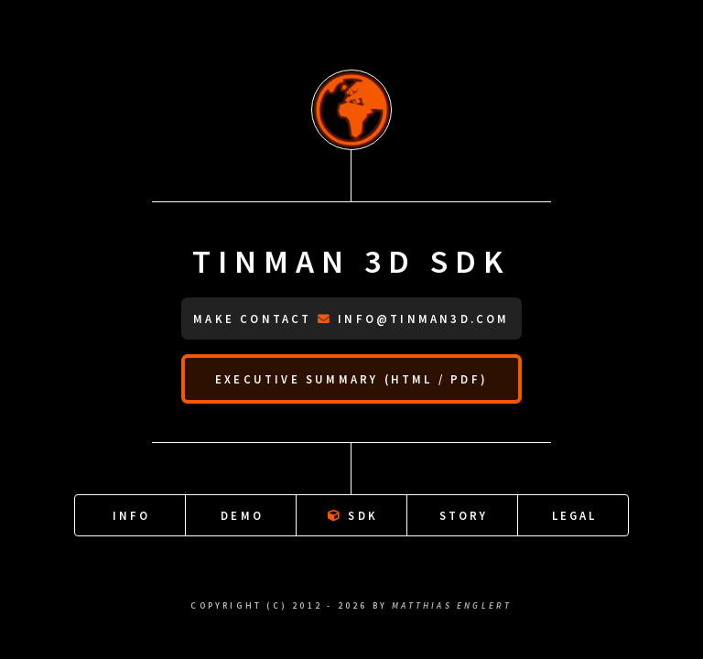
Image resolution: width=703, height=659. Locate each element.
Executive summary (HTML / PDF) (351, 379)
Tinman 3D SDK (351, 261)
